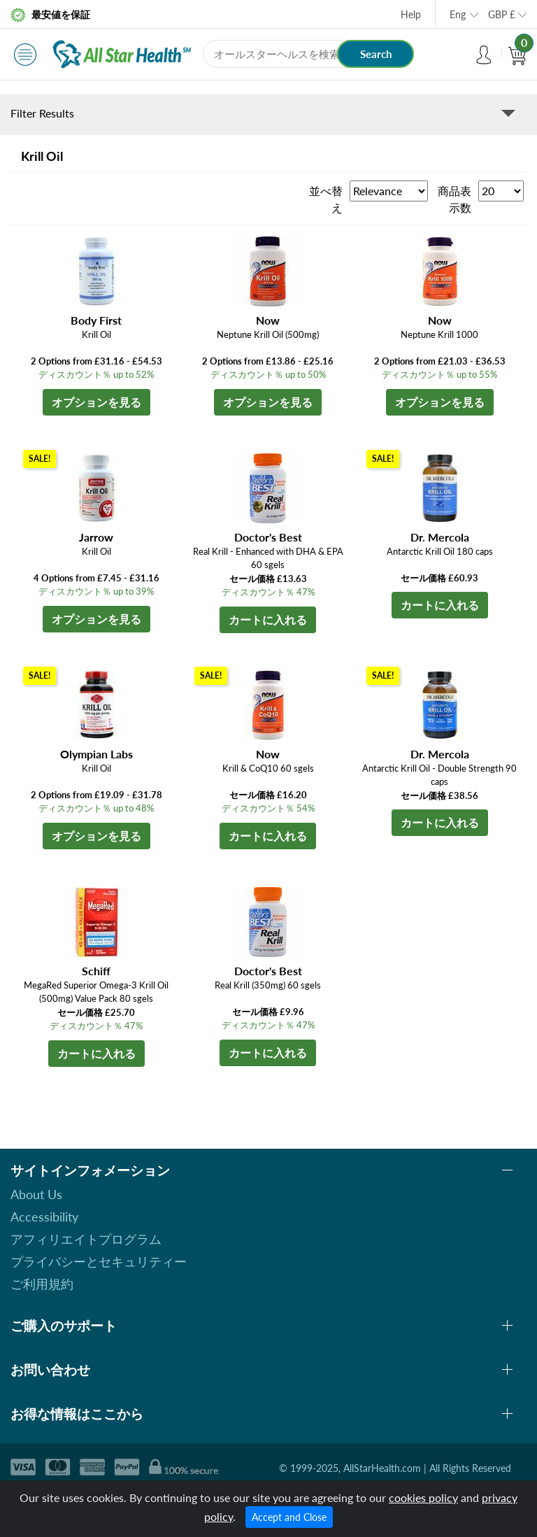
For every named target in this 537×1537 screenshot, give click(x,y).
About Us (36, 1194)
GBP (501, 14)
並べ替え (326, 199)
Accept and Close (289, 1517)
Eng (458, 14)
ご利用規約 (41, 1283)
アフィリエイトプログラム (86, 1239)
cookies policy (423, 1497)
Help (411, 14)
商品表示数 (454, 199)
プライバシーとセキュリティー (98, 1261)
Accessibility (44, 1216)
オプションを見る (96, 402)
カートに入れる (268, 619)
